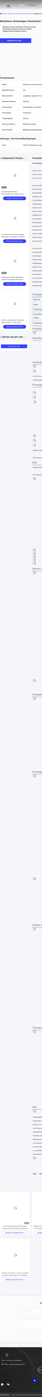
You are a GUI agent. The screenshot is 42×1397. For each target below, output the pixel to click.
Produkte (31, 5)
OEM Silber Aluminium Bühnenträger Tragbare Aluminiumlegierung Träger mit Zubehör (15, 1227)
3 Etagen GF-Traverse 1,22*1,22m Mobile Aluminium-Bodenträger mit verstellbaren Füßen (14, 1274)
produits (10, 14)
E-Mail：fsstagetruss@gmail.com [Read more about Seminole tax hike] (13, 1364)
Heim (21, 5)
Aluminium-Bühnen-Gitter (23, 14)
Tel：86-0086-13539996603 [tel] (11, 1360)
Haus (4, 14)
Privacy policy (4, 1395)
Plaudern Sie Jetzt (15, 41)
